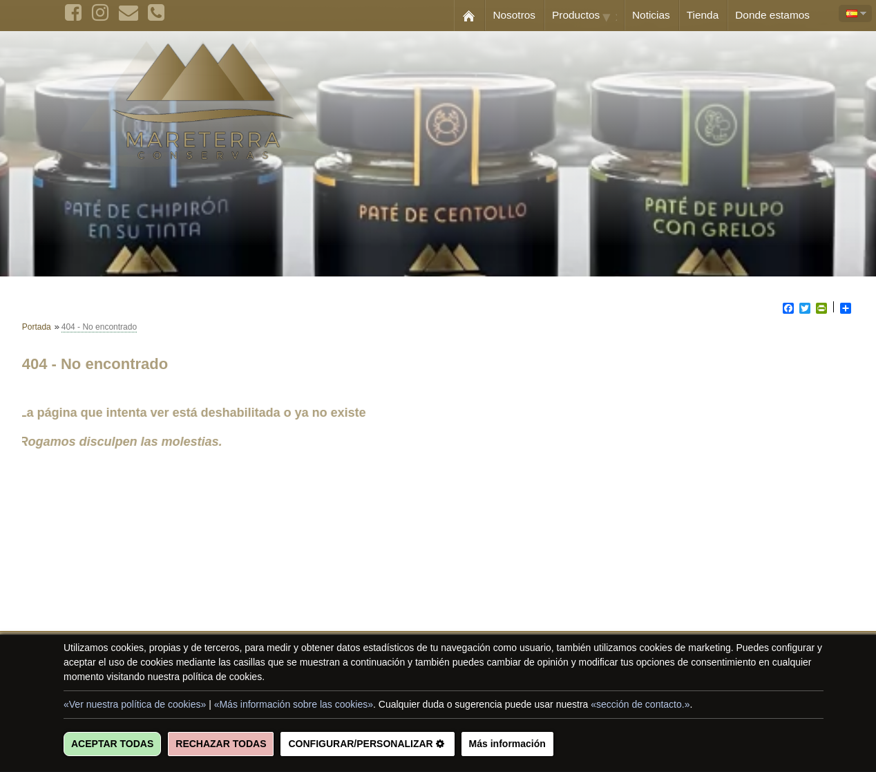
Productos (588, 15)
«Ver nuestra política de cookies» (135, 704)
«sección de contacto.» (640, 704)
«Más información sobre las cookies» (293, 704)
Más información (507, 743)
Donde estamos (772, 15)
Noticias (651, 15)
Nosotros (514, 15)
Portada (36, 327)
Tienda (703, 15)
